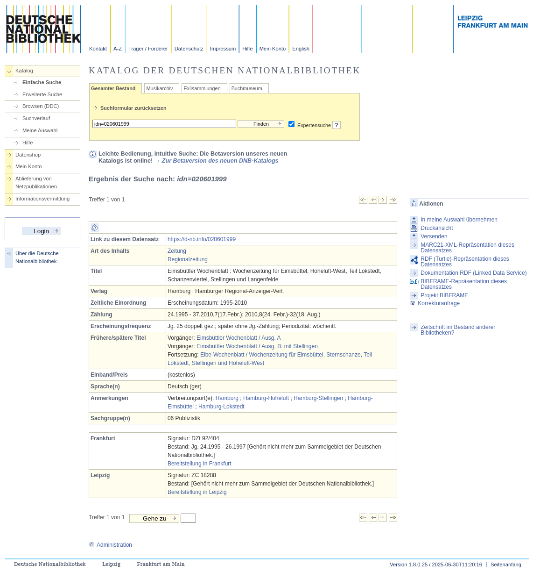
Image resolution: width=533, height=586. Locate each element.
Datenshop (28, 154)
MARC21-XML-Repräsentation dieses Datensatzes (467, 248)
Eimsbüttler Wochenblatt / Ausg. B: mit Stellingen (257, 346)
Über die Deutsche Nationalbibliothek (37, 257)
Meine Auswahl (39, 130)
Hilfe (247, 48)
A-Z (117, 48)
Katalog (24, 70)
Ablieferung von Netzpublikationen (36, 182)
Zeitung (177, 251)
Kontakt (98, 48)
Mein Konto (272, 48)
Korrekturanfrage (435, 303)
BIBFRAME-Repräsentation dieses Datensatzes (464, 284)
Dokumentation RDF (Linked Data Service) (473, 273)
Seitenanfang (506, 564)
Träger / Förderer (148, 48)
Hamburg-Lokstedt (221, 406)
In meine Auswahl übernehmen (459, 219)
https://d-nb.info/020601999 (202, 239)
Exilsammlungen (201, 88)
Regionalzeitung (188, 259)
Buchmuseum (246, 88)
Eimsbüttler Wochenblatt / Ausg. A (238, 338)
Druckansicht (437, 228)
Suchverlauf (36, 118)
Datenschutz (189, 48)
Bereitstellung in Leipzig (197, 492)
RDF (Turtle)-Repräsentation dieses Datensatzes (465, 262)
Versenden (434, 236)
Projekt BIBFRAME (444, 295)
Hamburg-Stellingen (318, 398)
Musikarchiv (159, 88)
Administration (110, 545)
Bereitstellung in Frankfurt (199, 463)
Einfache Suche (41, 82)
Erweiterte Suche (42, 94)
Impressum (223, 48)
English (300, 48)
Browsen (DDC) (40, 106)
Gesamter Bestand (113, 88)
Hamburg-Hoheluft (266, 398)
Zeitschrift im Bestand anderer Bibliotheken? (458, 330)
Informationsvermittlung (42, 198)
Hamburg (227, 398)
